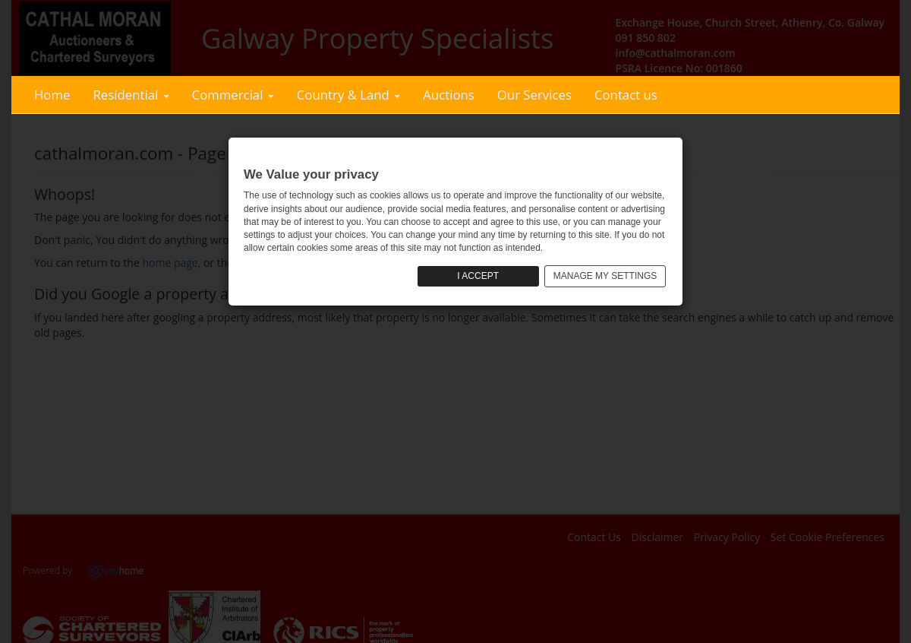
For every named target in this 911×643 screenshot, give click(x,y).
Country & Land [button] (348, 94)
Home (52, 94)
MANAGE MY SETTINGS (605, 276)
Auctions (448, 94)
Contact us (625, 94)
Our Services (534, 94)
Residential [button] (131, 94)
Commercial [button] (233, 94)
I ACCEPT (478, 276)
